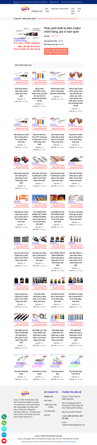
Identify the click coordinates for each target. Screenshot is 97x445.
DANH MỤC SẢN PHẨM (59, 9)
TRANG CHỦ (36, 11)
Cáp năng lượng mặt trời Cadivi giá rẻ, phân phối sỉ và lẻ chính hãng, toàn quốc (21, 178)
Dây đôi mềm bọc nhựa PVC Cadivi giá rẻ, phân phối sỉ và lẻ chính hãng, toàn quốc (39, 139)
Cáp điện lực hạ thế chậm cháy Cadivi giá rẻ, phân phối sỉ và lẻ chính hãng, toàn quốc (21, 217)
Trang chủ (17, 19)
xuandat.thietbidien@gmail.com (73, 425)
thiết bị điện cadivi (29, 19)
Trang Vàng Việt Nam (69, 441)
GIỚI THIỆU (47, 10)
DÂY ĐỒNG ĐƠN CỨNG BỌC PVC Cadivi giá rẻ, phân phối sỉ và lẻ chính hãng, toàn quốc (57, 335)
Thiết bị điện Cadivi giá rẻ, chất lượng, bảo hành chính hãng (57, 91)
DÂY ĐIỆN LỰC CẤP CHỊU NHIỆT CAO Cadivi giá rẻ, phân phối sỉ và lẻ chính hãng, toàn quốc (39, 335)
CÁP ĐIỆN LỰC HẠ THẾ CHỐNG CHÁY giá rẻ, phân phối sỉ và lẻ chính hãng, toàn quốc (57, 217)
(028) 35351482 (76, 412)
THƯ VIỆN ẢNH (73, 11)
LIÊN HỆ (79, 10)
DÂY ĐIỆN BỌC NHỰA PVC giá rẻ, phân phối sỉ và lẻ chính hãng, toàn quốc (75, 335)
